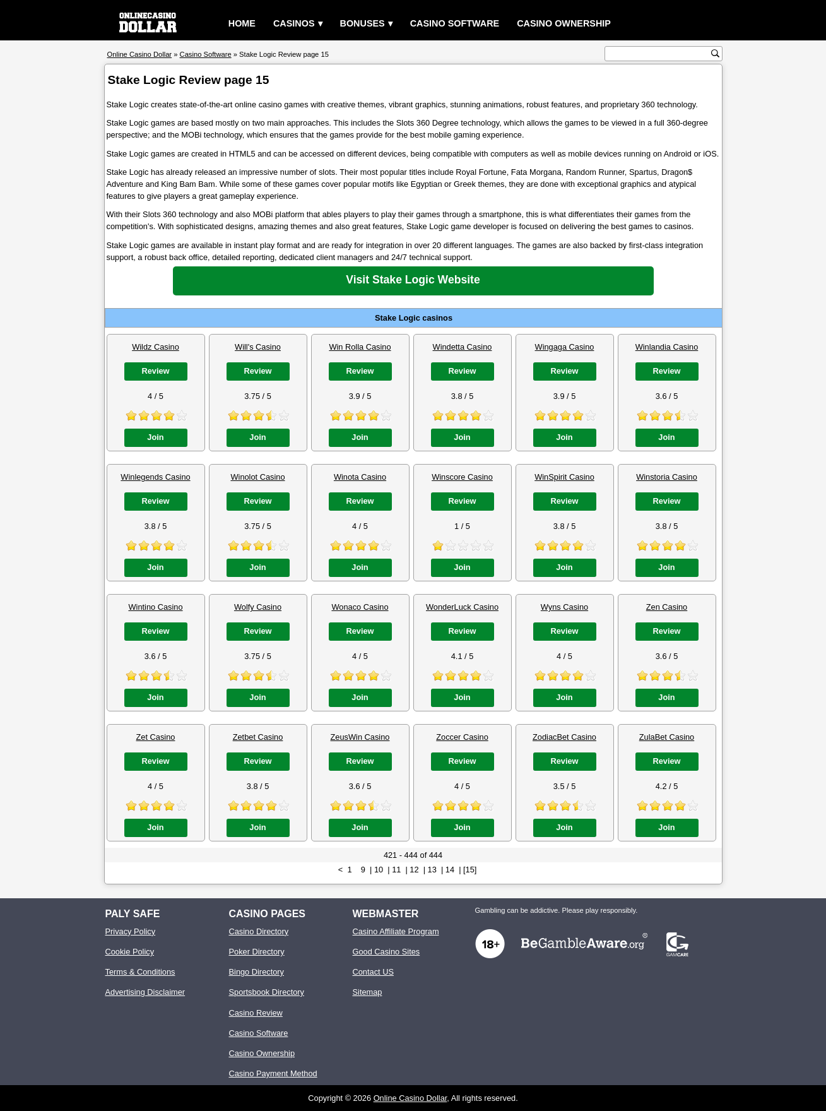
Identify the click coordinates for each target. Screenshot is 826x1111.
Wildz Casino (155, 347)
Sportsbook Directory (266, 992)
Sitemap (367, 992)
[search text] (659, 54)
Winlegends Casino (155, 477)
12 (414, 869)
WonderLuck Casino (462, 607)
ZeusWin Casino (360, 737)
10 (378, 869)
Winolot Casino (257, 477)
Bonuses (362, 23)
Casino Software (455, 23)
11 (396, 869)
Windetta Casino (462, 347)
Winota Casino (360, 477)
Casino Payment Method (273, 1073)
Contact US (373, 972)
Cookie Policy (130, 951)
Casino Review (256, 1013)
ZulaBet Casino (667, 737)
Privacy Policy (130, 931)
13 (432, 869)
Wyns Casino (564, 607)
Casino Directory (259, 931)
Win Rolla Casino (360, 347)
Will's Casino (258, 347)
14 (449, 869)
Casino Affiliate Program (396, 931)
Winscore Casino (462, 477)
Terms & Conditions (140, 972)
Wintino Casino (155, 607)
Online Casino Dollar (410, 1098)
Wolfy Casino (257, 607)
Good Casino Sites (386, 951)
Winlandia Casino (667, 347)
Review (155, 371)
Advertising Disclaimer (145, 992)
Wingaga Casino (564, 347)
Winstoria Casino (666, 477)
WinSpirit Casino (564, 477)
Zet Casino (155, 737)
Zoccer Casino (462, 737)
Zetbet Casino (258, 737)
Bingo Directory (256, 972)
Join (155, 437)
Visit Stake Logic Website (413, 279)
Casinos (294, 23)
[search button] (715, 53)
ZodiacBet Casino (564, 737)
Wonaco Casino (359, 607)
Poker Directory (257, 951)
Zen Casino (666, 607)
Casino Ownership (564, 23)
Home (242, 23)
